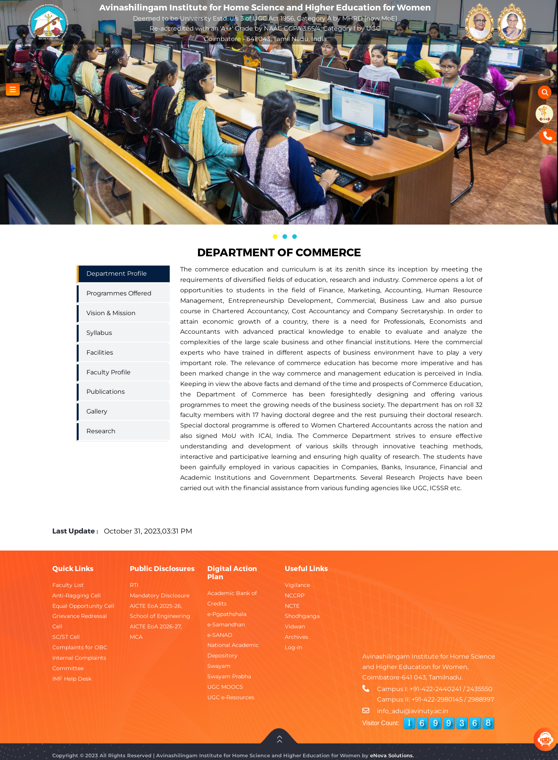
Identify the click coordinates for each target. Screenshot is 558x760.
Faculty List (68, 585)
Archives (296, 636)
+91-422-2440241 (436, 689)
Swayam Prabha (229, 676)
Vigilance (297, 585)
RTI (134, 585)
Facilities (99, 352)
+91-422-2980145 (437, 699)
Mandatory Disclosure (159, 595)
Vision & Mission (111, 313)
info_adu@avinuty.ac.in (412, 711)
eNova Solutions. (392, 755)
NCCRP (295, 595)
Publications (105, 391)
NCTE (292, 605)
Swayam (219, 665)
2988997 (481, 699)
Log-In (293, 647)
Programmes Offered (119, 293)
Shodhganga (302, 615)
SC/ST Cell (66, 636)
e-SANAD (219, 634)
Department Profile (116, 273)
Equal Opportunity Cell (83, 605)
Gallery (96, 411)
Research (100, 431)
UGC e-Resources (230, 697)
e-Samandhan (226, 624)
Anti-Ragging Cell (76, 595)
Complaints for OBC (79, 647)
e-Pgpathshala (226, 614)
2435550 (480, 689)
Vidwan (295, 626)
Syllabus (99, 332)
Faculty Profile (108, 372)
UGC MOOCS (225, 686)
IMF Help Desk (71, 678)
